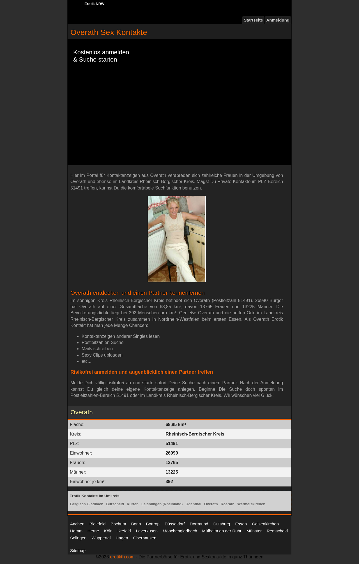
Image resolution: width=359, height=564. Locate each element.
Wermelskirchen (251, 504)
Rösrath (227, 504)
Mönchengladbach (180, 530)
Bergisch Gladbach (86, 504)
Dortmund (199, 523)
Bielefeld (97, 523)
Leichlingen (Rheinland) (162, 504)
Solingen (78, 537)
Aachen (77, 523)
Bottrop (153, 523)
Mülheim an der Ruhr (221, 530)
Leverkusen (147, 530)
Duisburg (221, 523)
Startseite (253, 20)
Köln (108, 530)
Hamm (76, 530)
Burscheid (115, 504)
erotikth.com (122, 556)
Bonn (136, 523)
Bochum (118, 523)
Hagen (122, 537)
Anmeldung (278, 20)
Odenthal (193, 504)
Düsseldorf (175, 523)
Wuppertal (101, 537)
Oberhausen (145, 537)
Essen (241, 523)
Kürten (133, 504)
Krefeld (124, 530)
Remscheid (277, 530)
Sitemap (78, 550)
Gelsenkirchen (265, 523)
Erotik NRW (94, 4)
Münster (254, 530)
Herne (93, 530)
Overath (211, 504)
